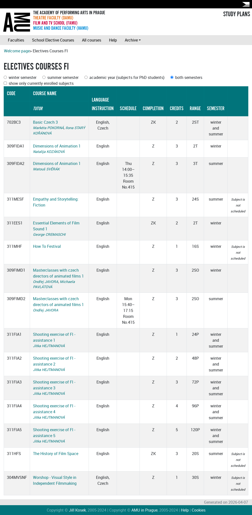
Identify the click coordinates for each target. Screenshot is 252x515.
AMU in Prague (144, 510)
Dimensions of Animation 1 (57, 146)
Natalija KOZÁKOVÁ (48, 151)
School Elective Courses (53, 40)
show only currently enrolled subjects (41, 83)
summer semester (63, 77)
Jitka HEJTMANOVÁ (49, 345)
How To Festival (47, 246)
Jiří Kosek (77, 510)
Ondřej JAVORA (45, 281)
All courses (91, 40)
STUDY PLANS (236, 14)
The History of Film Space (55, 453)
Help (113, 40)
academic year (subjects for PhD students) (126, 77)
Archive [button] (131, 40)
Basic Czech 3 (45, 122)
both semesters (188, 77)
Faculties (16, 40)
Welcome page (17, 51)
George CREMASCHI (49, 234)
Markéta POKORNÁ (48, 127)
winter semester (22, 77)
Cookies (198, 510)
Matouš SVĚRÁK (46, 169)
